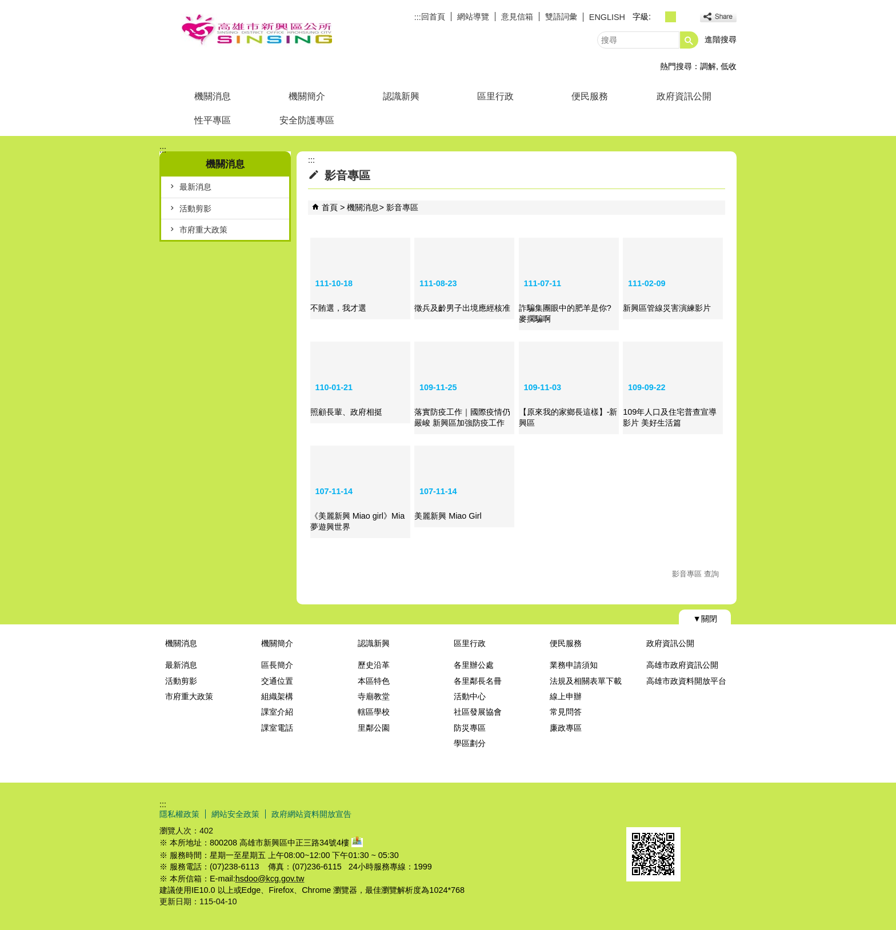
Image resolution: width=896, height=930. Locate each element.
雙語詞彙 (561, 16)
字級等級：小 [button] (658, 17)
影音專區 (402, 207)
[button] (689, 40)
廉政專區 (566, 727)
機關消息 (212, 96)
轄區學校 (374, 711)
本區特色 (374, 681)
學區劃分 (470, 743)
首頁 (330, 207)
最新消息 (195, 186)
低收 (729, 66)
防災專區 (470, 727)
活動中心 (470, 696)
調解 (708, 66)
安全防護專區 (306, 120)
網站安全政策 (235, 814)
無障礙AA (695, 813)
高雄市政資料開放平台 (686, 681)
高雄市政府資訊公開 (682, 665)
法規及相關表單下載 (586, 681)
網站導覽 (473, 16)
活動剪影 (195, 208)
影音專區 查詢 (695, 574)
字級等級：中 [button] (670, 16)
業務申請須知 (574, 665)
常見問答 (566, 711)
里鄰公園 (374, 727)
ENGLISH (607, 17)
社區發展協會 (478, 711)
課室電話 (277, 727)
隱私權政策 (179, 814)
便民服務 (589, 96)
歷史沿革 (374, 665)
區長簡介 (277, 665)
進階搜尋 (721, 39)
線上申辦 (566, 696)
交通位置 (277, 681)
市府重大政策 (203, 229)
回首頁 (433, 16)
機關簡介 (307, 96)
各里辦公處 (474, 665)
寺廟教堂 (374, 696)
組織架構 (277, 696)
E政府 (638, 812)
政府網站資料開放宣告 (311, 814)
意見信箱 (517, 16)
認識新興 (401, 96)
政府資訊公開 (684, 96)
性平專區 (212, 120)
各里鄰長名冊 (478, 681)
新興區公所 (256, 30)
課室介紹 (277, 711)
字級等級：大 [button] (683, 17)
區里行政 (495, 96)
